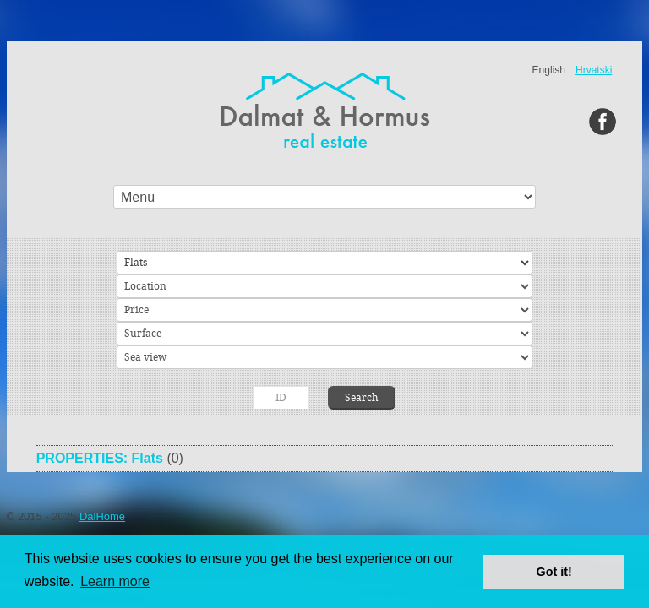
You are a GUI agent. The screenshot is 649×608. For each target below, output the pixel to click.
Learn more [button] (115, 581)
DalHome (102, 516)
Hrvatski (593, 70)
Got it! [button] (554, 571)
